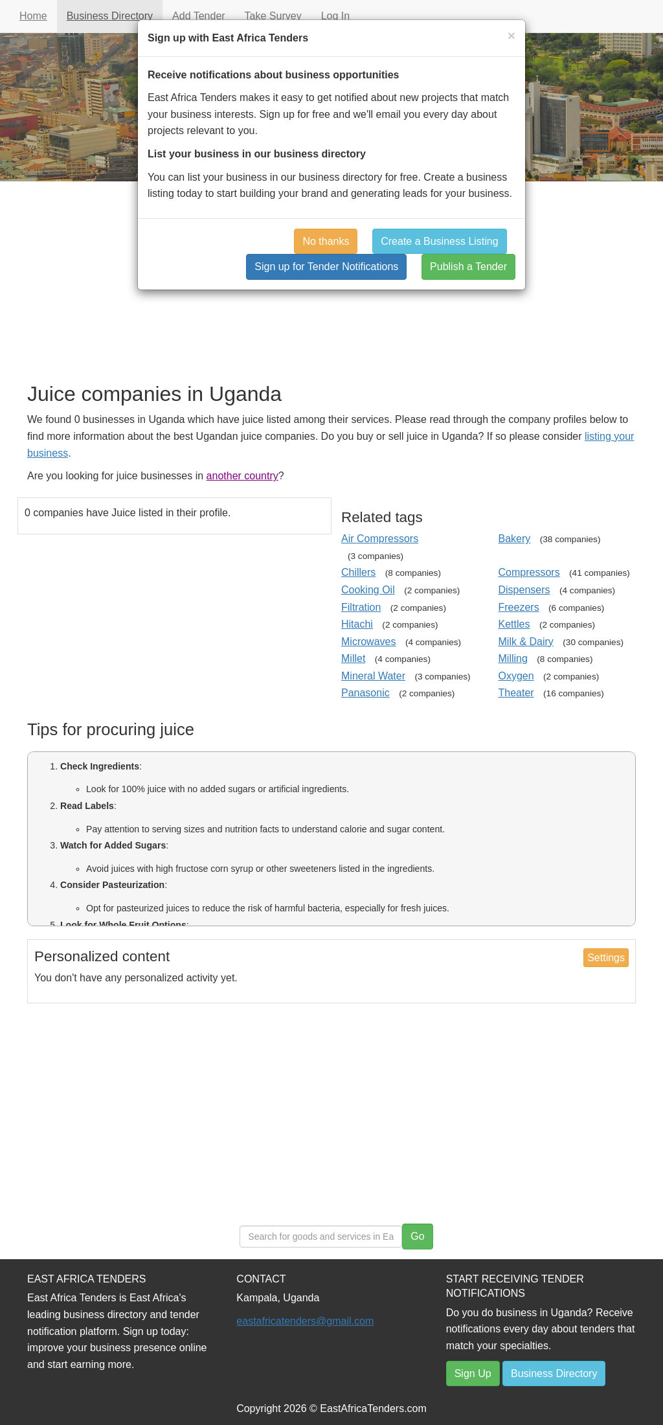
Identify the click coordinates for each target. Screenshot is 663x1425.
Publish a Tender (468, 266)
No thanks (325, 241)
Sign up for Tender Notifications (326, 266)
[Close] (511, 35)
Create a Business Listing (439, 241)
